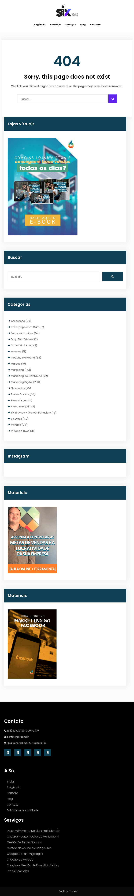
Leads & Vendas (18, 871)
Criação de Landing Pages (25, 854)
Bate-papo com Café (25, 327)
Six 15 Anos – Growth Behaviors (31, 412)
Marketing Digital (21, 382)
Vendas (16, 425)
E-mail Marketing (21, 345)
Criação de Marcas (20, 860)
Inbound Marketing (23, 357)
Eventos (16, 351)
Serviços (70, 24)
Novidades (18, 388)
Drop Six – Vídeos (22, 339)
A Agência (39, 24)
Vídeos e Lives (20, 431)
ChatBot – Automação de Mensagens (33, 837)
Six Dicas (16, 418)
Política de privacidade (22, 810)
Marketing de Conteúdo (26, 376)
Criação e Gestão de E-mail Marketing (33, 865)
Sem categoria (21, 406)
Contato (95, 24)
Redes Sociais (20, 394)
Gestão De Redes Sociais (24, 842)
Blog (83, 24)
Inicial (10, 782)
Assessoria (18, 321)
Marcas (15, 363)
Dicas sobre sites (22, 333)
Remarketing (19, 400)
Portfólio (55, 24)
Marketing (17, 370)
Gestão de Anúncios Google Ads (29, 848)
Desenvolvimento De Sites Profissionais (33, 831)
